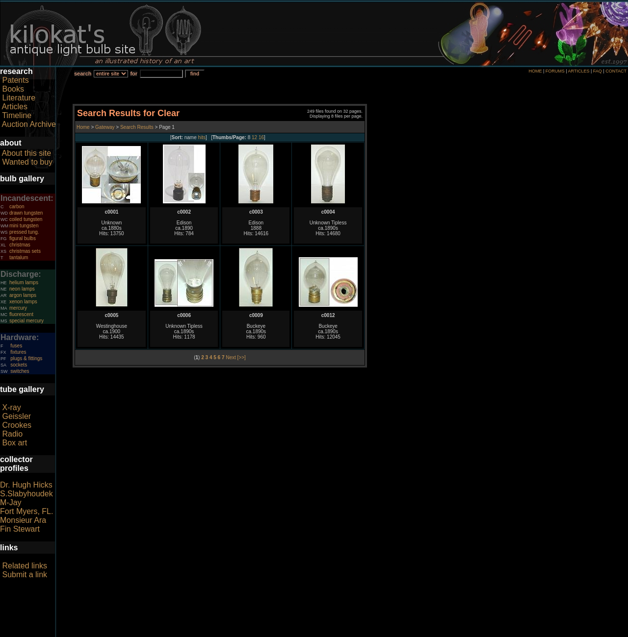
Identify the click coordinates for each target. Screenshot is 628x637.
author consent (359, 631)
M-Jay (11, 502)
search (82, 73)
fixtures (18, 352)
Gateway (104, 127)
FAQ (597, 71)
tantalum (18, 257)
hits (202, 137)
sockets (18, 365)
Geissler (16, 416)
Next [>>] (236, 357)
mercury (18, 308)
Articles (14, 106)
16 (261, 137)
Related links (24, 566)
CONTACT (616, 71)
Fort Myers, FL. (26, 511)
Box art (14, 443)
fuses (16, 345)
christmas (19, 244)
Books (13, 89)
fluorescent (21, 314)
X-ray (11, 407)
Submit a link (24, 574)
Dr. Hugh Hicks (26, 485)
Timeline (16, 115)
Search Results (137, 127)
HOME (535, 71)
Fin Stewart (20, 529)
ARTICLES (579, 71)
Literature (18, 98)
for (133, 73)
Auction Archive (29, 124)
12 (254, 137)
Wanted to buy (27, 162)
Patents (15, 80)
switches (19, 371)
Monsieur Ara (23, 520)
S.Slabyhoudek (26, 494)
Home (84, 127)
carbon (17, 206)
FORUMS (555, 71)
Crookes (16, 425)
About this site (27, 153)
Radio (12, 434)
